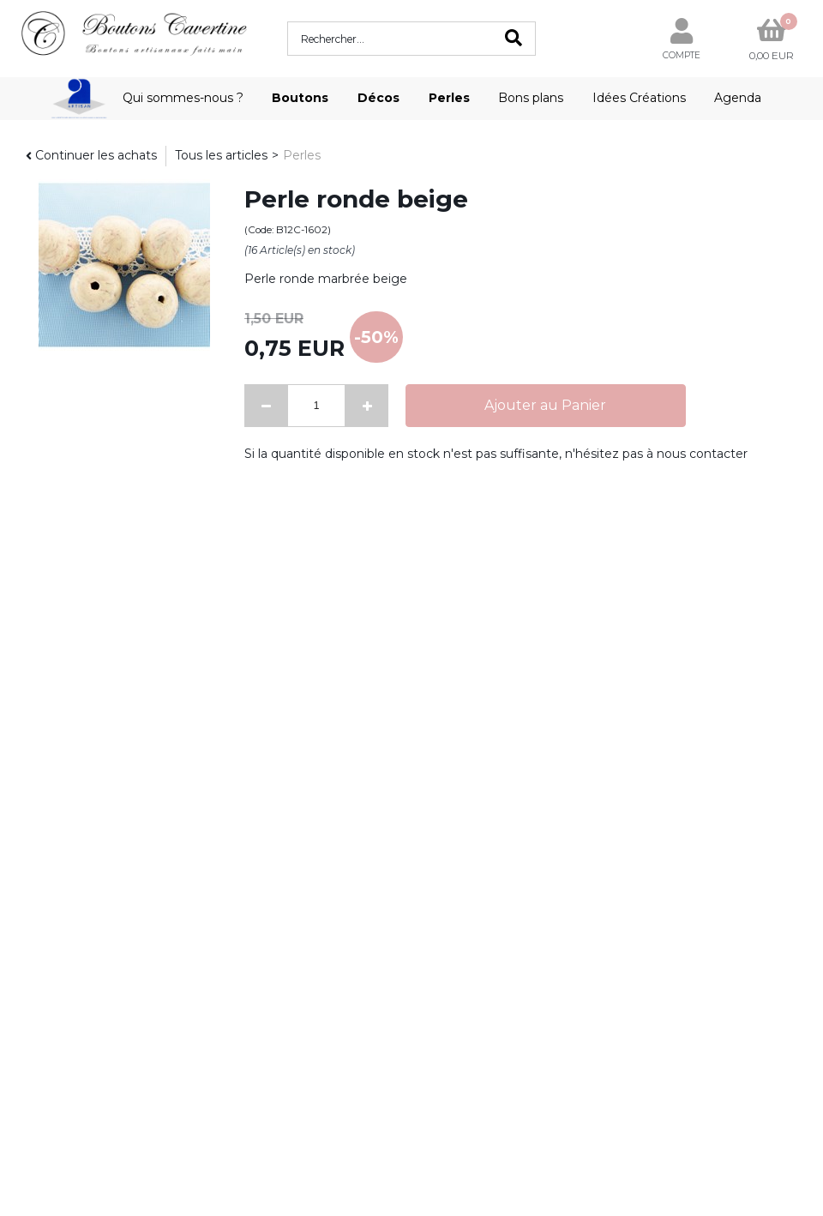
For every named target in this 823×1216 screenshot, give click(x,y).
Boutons (300, 97)
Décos (378, 97)
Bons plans (530, 97)
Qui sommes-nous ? (183, 97)
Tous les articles (221, 155)
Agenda (737, 97)
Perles (449, 97)
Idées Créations (639, 97)
